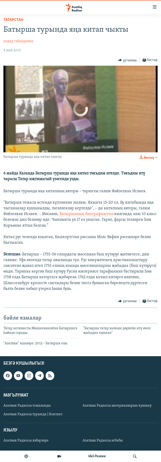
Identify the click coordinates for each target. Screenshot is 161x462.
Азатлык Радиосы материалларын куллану (117, 405)
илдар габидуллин (18, 41)
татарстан (13, 20)
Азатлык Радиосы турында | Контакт (32, 414)
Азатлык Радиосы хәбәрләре (26, 440)
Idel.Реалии (97, 456)
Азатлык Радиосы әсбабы (103, 440)
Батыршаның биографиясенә (86, 214)
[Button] (127, 60)
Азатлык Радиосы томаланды (27, 405)
